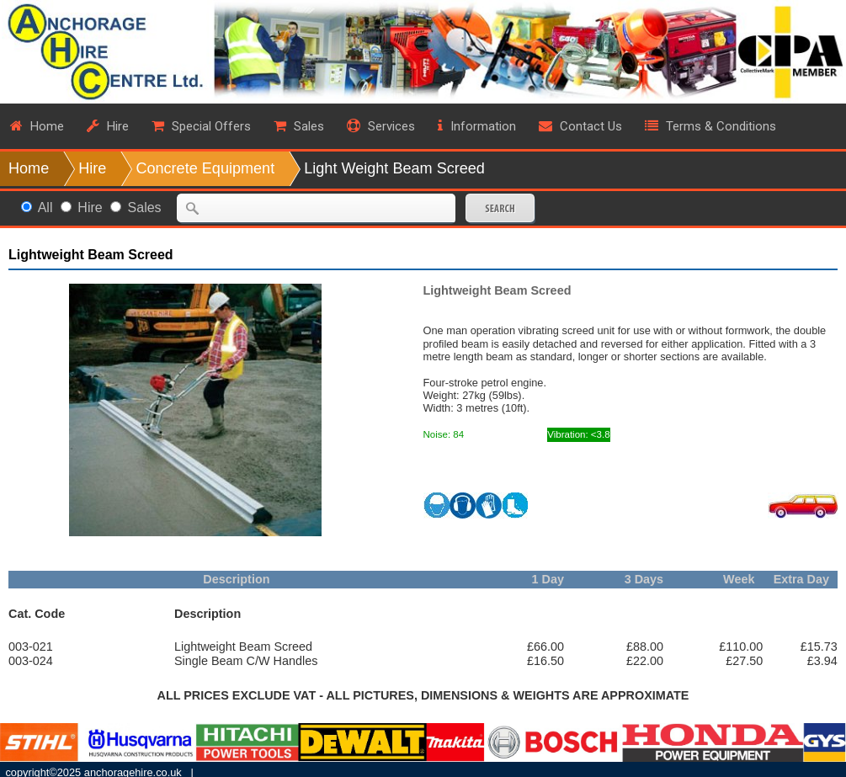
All (45, 207)
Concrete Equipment (205, 168)
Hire (92, 168)
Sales (145, 207)
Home (28, 168)
